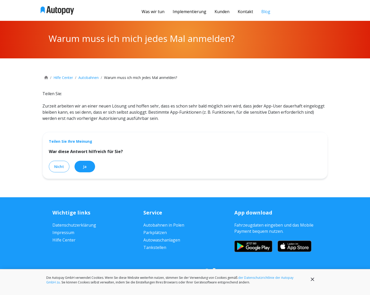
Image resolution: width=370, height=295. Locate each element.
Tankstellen (154, 247)
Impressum (63, 232)
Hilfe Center (64, 240)
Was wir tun (153, 11)
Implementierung (189, 11)
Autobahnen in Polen (163, 225)
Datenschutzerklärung (74, 225)
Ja (85, 166)
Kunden (222, 11)
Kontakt (245, 11)
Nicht (59, 166)
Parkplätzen (155, 232)
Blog (265, 11)
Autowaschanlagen (161, 240)
